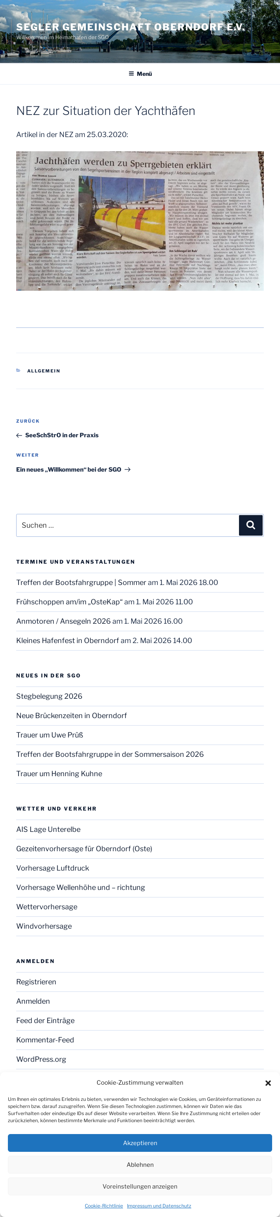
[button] (268, 1083)
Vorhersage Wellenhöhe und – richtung (80, 887)
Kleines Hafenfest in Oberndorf (67, 640)
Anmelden (33, 1001)
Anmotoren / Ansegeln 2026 (63, 621)
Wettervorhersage (46, 907)
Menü (140, 73)
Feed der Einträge (45, 1020)
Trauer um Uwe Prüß (49, 735)
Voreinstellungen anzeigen (140, 1186)
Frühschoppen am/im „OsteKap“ (69, 602)
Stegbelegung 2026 (49, 696)
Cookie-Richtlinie (104, 1206)
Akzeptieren (140, 1143)
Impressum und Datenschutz (159, 1206)
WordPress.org (41, 1059)
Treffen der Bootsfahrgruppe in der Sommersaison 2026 (110, 754)
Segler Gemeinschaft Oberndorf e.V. (130, 27)
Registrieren (36, 982)
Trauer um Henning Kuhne (59, 773)
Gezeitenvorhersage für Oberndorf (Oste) (84, 849)
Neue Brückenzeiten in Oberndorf (71, 715)
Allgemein (44, 371)
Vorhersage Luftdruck (52, 868)
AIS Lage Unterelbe (48, 829)
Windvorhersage (44, 926)
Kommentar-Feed (45, 1040)
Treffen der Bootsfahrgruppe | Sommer (81, 582)
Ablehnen (140, 1164)
